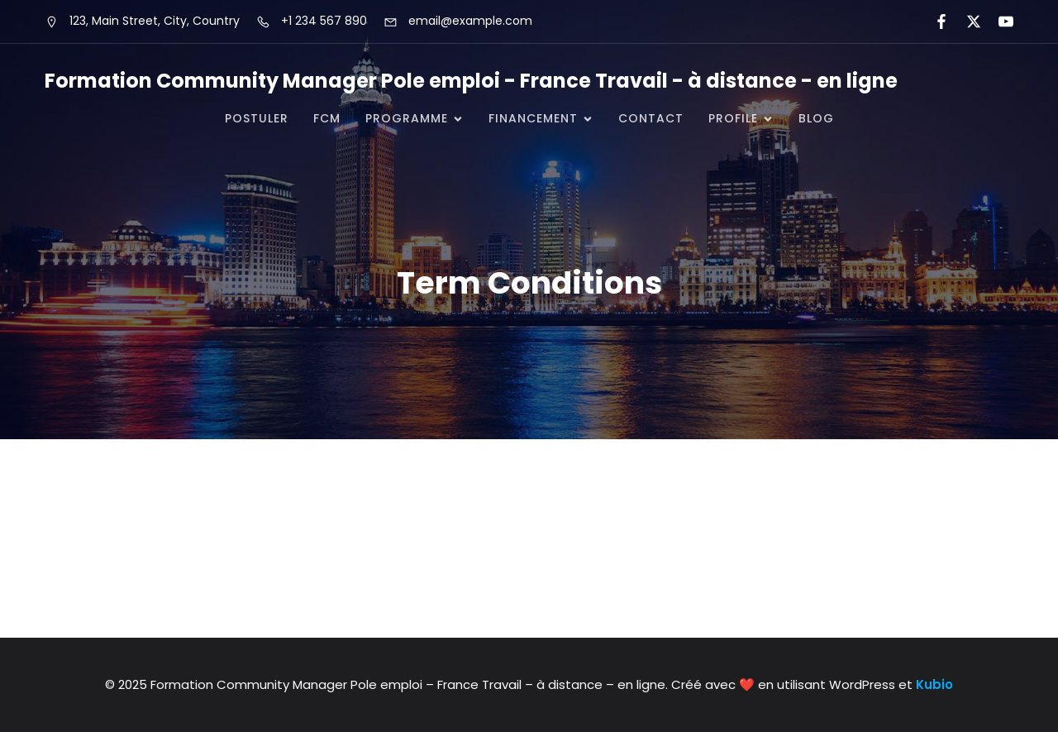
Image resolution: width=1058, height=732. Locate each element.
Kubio (934, 684)
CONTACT (651, 118)
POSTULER (256, 118)
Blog (816, 118)
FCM (327, 118)
